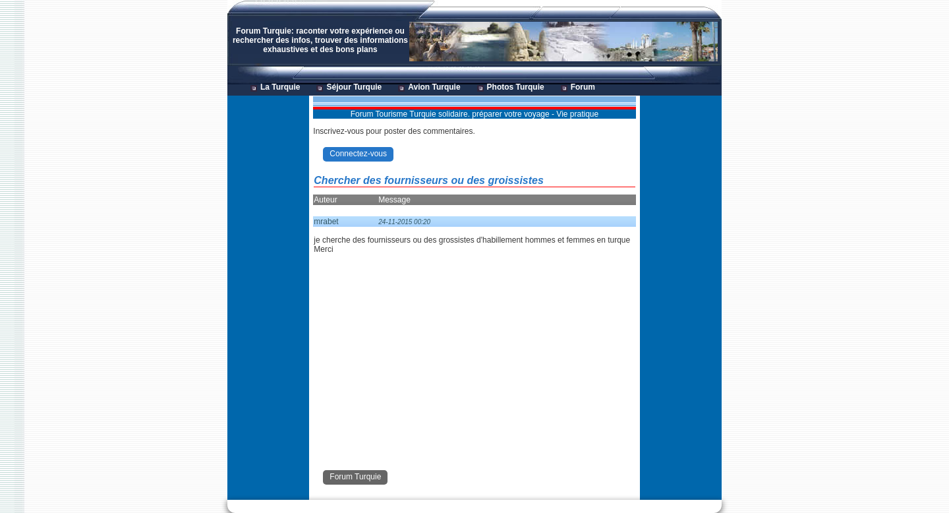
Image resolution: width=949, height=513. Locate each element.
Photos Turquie (515, 87)
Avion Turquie (434, 87)
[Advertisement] (267, 294)
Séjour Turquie (354, 87)
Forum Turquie (355, 476)
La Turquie (280, 87)
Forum (583, 87)
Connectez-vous (358, 153)
